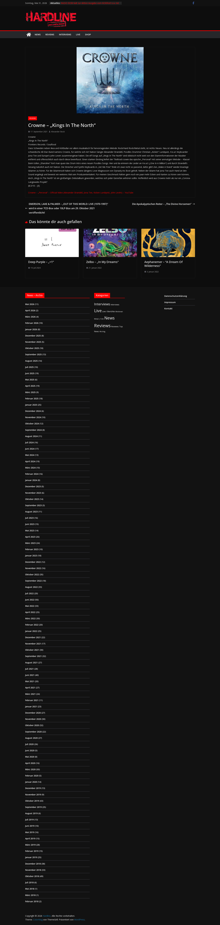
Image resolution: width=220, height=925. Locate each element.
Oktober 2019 (32, 800)
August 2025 (31, 360)
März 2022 (30, 618)
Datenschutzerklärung (175, 296)
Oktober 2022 (32, 574)
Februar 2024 (31, 473)
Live (78, 34)
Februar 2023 (31, 549)
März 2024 (30, 467)
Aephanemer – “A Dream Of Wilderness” (163, 264)
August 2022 (31, 587)
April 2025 (30, 385)
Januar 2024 (31, 480)
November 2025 (33, 341)
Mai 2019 (29, 832)
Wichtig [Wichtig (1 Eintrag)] (102, 331)
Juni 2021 (29, 675)
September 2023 (33, 505)
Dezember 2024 (33, 411)
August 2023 (31, 511)
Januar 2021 (31, 706)
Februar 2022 (31, 624)
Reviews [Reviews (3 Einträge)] (115, 326)
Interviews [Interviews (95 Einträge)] (102, 304)
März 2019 (30, 844)
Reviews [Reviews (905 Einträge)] (102, 326)
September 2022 (33, 580)
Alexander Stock (58, 131)
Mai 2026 (29, 304)
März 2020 (30, 769)
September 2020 (33, 731)
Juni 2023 (29, 524)
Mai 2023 (29, 530)
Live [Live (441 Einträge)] (98, 310)
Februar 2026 (31, 323)
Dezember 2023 (33, 486)
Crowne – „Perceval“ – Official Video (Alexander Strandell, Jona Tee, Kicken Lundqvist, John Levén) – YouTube (80, 192)
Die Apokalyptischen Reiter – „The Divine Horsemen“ (163, 204)
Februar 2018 (31, 901)
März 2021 (30, 694)
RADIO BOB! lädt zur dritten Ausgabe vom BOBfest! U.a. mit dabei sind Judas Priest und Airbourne (90, 4)
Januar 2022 (31, 631)
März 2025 (30, 392)
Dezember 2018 (33, 863)
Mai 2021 (29, 681)
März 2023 (30, 543)
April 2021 (30, 687)
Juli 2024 (29, 442)
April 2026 (30, 310)
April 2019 (30, 838)
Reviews (49, 34)
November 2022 (33, 568)
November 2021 (33, 643)
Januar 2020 (31, 781)
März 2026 (30, 316)
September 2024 (33, 430)
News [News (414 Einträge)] (109, 318)
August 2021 (31, 662)
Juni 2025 (29, 373)
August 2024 (31, 436)
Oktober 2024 (32, 423)
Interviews (65, 34)
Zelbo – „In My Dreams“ (102, 262)
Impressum (170, 302)
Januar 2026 (31, 329)
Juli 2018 (29, 882)
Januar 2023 (31, 555)
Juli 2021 (29, 668)
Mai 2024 (29, 455)
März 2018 (30, 895)
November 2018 (33, 870)
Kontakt (168, 308)
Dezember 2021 (33, 637)
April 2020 (30, 763)
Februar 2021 (31, 700)
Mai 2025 (29, 379)
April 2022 (30, 612)
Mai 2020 (29, 756)
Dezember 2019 (33, 788)
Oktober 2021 (32, 649)
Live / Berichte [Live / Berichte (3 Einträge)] (108, 311)
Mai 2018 (29, 888)
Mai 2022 (29, 605)
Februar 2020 (31, 775)
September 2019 (33, 807)
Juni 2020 (29, 750)
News (38, 34)
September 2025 (33, 354)
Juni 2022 (29, 599)
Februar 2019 (31, 851)
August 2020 (31, 738)
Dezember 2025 (33, 335)
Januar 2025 (31, 404)
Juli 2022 (29, 593)
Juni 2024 (29, 448)
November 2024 (33, 417)
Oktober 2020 (32, 725)
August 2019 (31, 813)
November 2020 (33, 719)
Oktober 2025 (32, 348)
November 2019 (33, 794)
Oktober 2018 (32, 876)
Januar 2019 (31, 857)
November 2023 (33, 492)
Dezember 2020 (33, 712)
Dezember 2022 (33, 562)
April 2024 (30, 461)
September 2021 (33, 656)
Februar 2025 (31, 398)
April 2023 (30, 536)
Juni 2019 (29, 825)
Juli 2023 (29, 517)
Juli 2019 (29, 819)
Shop (88, 34)
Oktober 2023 (32, 499)
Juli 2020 (29, 744)
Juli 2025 (29, 367)
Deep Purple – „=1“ (41, 262)
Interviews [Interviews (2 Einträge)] (115, 304)
